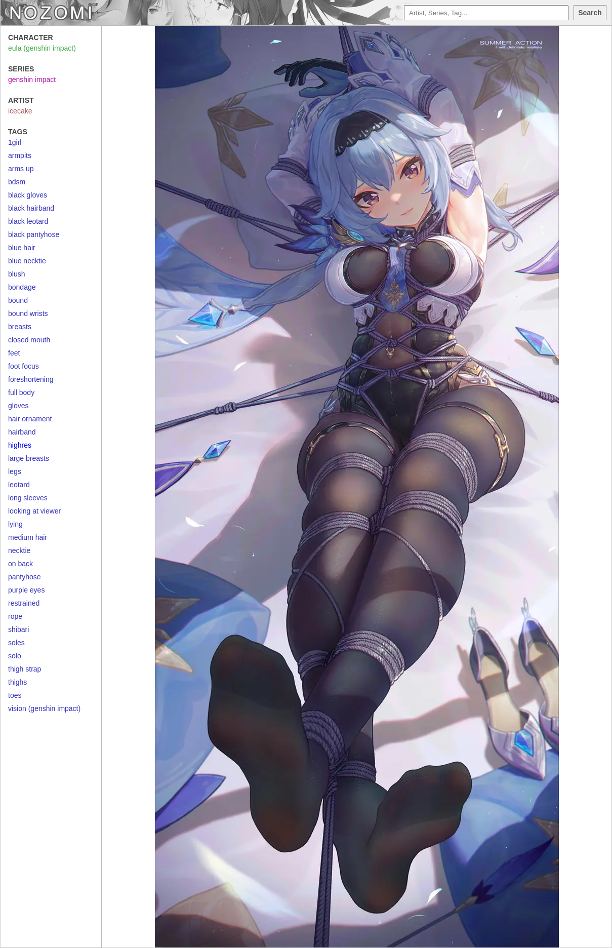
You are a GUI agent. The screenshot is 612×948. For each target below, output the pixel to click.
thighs (17, 682)
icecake (20, 111)
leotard (19, 485)
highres (19, 445)
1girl (14, 142)
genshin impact (32, 79)
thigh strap (24, 669)
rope (15, 616)
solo (14, 656)
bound (18, 300)
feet (14, 353)
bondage (22, 287)
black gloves (27, 195)
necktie (19, 550)
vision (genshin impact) (44, 708)
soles (16, 643)
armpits (19, 155)
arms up (21, 169)
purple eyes (26, 590)
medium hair (27, 537)
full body (21, 392)
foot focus (23, 366)
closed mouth (29, 340)
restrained (23, 603)
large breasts (28, 458)
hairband (22, 432)
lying (15, 524)
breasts (19, 327)
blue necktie (27, 261)
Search (590, 13)
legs (14, 471)
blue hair (21, 248)
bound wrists (28, 313)
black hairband (31, 208)
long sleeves (28, 498)
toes (14, 695)
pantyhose (24, 577)
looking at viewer (34, 511)
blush (16, 274)
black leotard (28, 221)
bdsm (16, 182)
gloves (18, 406)
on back (20, 564)
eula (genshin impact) (42, 48)
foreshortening (31, 379)
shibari (18, 629)
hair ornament (30, 419)
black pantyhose (33, 234)
